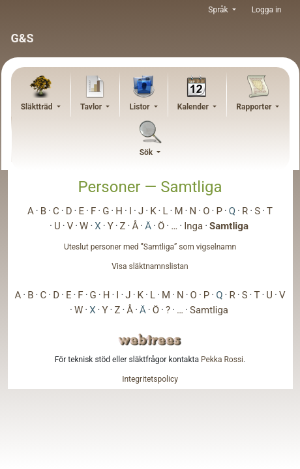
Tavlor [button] (92, 106)
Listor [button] (141, 106)
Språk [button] (219, 9)
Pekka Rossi (222, 359)
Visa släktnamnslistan (150, 266)
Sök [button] (147, 152)
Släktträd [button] (38, 106)
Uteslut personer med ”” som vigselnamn (150, 246)
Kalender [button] (194, 106)
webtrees (150, 340)
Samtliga (228, 226)
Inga (193, 226)
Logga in (267, 9)
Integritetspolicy (150, 379)
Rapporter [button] (254, 106)
